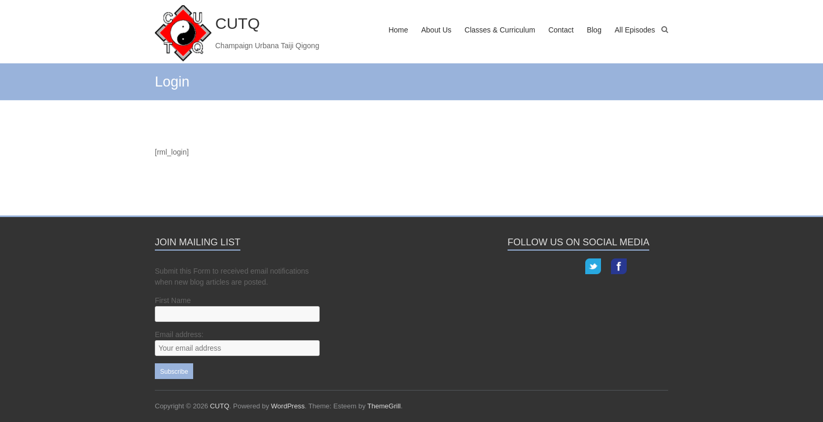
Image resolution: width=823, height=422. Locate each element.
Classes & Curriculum (500, 30)
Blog (594, 30)
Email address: (179, 334)
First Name (173, 300)
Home (398, 30)
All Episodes (635, 30)
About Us (436, 30)
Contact (561, 30)
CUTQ (237, 23)
